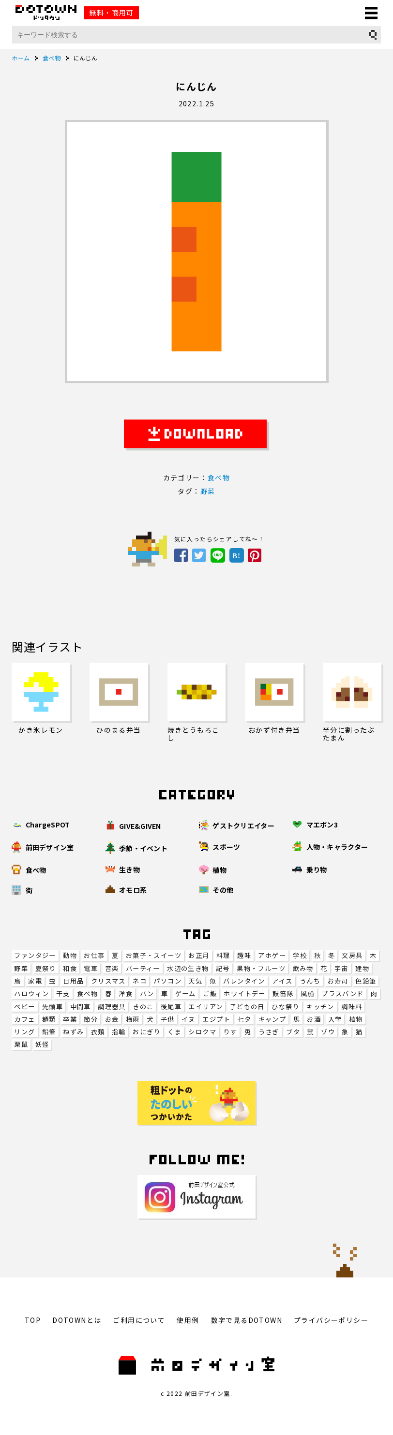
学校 (300, 955)
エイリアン (205, 1006)
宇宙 (341, 968)
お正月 (198, 955)
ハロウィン (31, 993)
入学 (335, 1019)
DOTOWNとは (76, 1320)
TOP (33, 1320)
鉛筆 (49, 1031)
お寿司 (338, 981)
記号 (223, 968)
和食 (70, 968)
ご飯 (210, 993)
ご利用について (139, 1320)
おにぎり (147, 1031)
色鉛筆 (365, 981)
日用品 (73, 981)
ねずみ (73, 1031)
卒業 (70, 1019)
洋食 (126, 993)
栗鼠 (21, 1044)
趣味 (244, 955)
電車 (91, 968)
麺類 (49, 1019)
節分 (91, 1019)
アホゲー (272, 955)
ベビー (24, 1006)
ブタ (293, 1031)
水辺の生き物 (188, 968)
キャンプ (272, 1019)
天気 (195, 981)
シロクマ (202, 1031)
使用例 (188, 1320)
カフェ (24, 1019)
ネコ (140, 981)
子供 (168, 1019)
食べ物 (87, 993)
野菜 (21, 968)
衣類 (98, 1031)
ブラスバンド (342, 993)
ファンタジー (35, 955)
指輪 (119, 1031)
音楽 (112, 968)
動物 (70, 955)
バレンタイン (244, 981)
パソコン (167, 981)
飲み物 (303, 968)
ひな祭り (286, 1006)
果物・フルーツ (261, 968)
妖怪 (42, 1044)
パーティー (143, 968)
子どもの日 (247, 1006)
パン (147, 993)
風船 (308, 993)
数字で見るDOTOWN (246, 1320)
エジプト (216, 1019)
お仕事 (94, 955)
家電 (35, 981)
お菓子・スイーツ (153, 955)
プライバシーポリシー (331, 1320)
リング (24, 1031)
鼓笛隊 (282, 993)
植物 (356, 1019)
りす (230, 1031)
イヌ (188, 1019)
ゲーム (185, 993)
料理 (223, 955)
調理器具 (112, 1006)
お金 (112, 1019)
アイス (282, 981)
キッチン (320, 1006)
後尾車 (171, 1006)
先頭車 (52, 1006)
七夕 (244, 1019)
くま (174, 1031)
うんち (310, 981)
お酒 (314, 1019)
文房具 (352, 955)
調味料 (351, 1006)
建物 (362, 968)
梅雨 (133, 1019)
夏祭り (45, 968)
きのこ (143, 1006)
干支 (63, 993)
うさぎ (268, 1031)
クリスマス (108, 981)
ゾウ (328, 1031)
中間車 (80, 1006)
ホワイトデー (244, 993)
